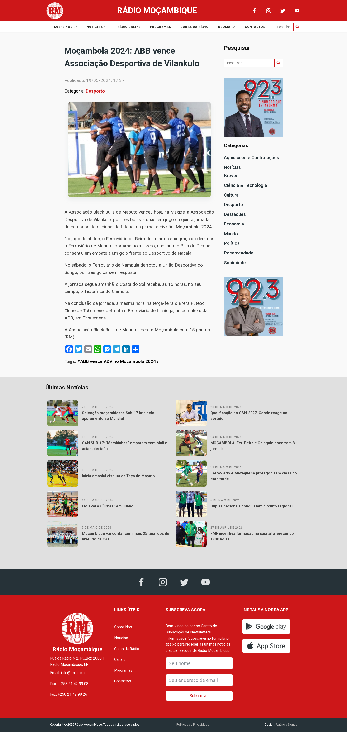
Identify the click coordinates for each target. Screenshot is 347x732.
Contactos (255, 26)
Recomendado (238, 253)
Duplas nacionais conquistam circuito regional (251, 506)
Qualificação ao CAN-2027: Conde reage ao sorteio (248, 416)
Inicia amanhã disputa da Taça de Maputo (118, 476)
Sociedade (235, 262)
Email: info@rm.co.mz (68, 673)
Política (231, 243)
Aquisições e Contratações (251, 157)
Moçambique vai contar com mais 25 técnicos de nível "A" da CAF (125, 536)
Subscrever (199, 696)
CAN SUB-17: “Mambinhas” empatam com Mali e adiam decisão (124, 446)
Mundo (231, 233)
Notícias (97, 27)
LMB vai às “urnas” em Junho (107, 506)
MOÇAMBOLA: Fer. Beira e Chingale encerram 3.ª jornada (253, 446)
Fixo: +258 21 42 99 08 (69, 683)
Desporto (95, 91)
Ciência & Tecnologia (245, 185)
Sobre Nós (123, 627)
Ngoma (226, 27)
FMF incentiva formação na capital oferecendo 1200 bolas (252, 536)
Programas (160, 26)
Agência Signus (286, 724)
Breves (231, 175)
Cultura (231, 195)
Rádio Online (129, 26)
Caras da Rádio (195, 26)
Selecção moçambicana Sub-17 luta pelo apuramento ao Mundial (118, 416)
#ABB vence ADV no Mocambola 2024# (118, 361)
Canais (119, 659)
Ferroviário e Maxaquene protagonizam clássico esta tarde (253, 476)
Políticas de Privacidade (192, 724)
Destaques (235, 214)
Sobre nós (65, 27)
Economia (234, 224)
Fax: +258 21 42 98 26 (68, 694)
